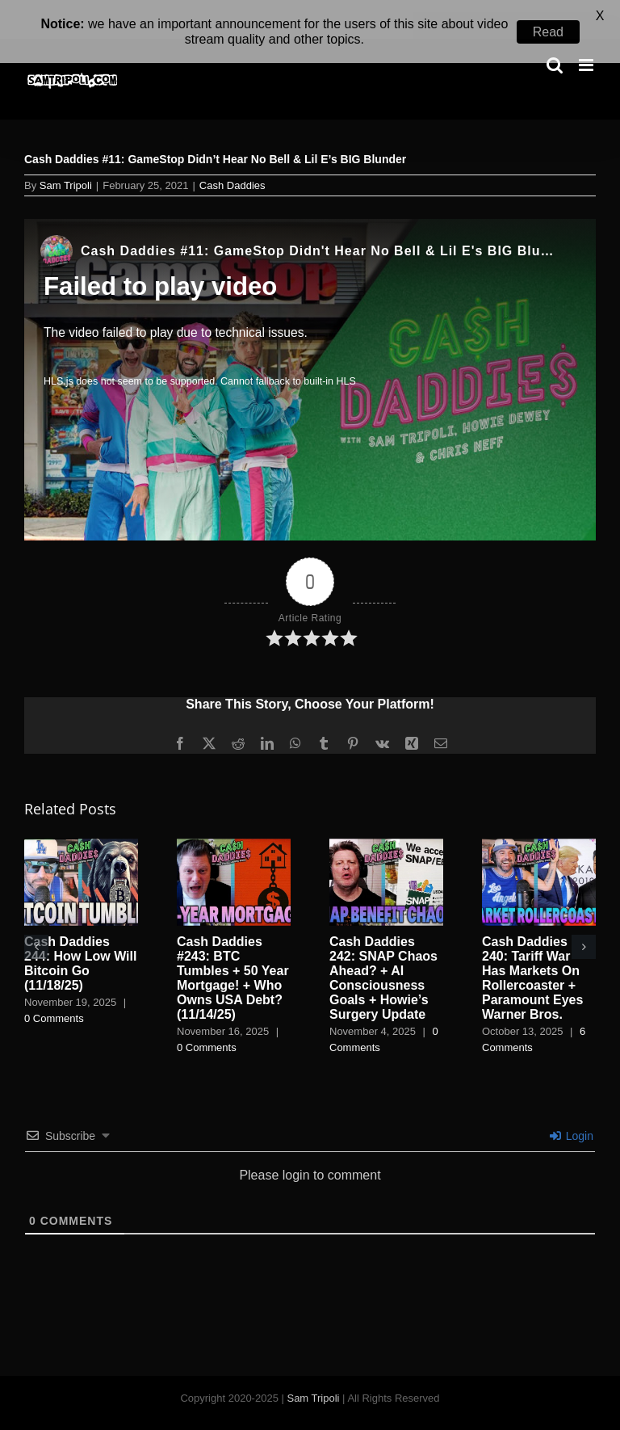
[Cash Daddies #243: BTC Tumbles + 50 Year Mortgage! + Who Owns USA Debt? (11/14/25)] (234, 823)
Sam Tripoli (66, 164)
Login (571, 1113)
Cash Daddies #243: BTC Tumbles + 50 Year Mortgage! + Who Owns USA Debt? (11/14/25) (233, 955)
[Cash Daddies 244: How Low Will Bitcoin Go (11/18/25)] (81, 823)
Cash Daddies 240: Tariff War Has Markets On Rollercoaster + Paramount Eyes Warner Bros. (532, 955)
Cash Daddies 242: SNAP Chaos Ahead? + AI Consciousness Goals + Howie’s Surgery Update (383, 955)
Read (548, 32)
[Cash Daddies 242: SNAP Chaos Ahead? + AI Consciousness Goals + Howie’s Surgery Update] (386, 823)
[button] (36, 924)
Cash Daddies (232, 164)
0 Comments (54, 995)
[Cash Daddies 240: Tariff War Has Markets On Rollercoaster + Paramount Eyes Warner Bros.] (539, 823)
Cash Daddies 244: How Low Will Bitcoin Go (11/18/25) (80, 940)
